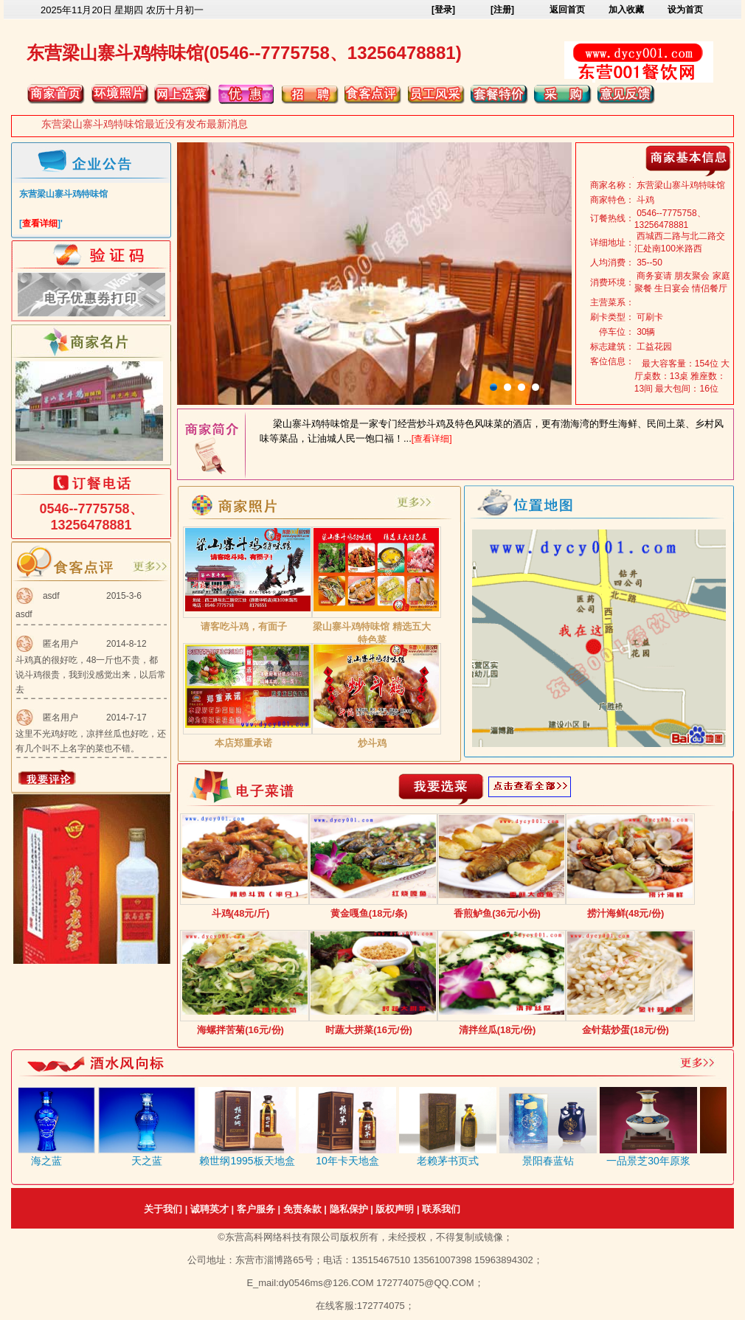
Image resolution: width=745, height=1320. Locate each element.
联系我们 (441, 1209)
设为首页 (685, 9)
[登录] (443, 9)
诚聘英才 (209, 1209)
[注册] (502, 9)
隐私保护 (349, 1209)
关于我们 (163, 1209)
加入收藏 (626, 9)
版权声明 (394, 1209)
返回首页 (567, 9)
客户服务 (256, 1209)
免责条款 (302, 1209)
